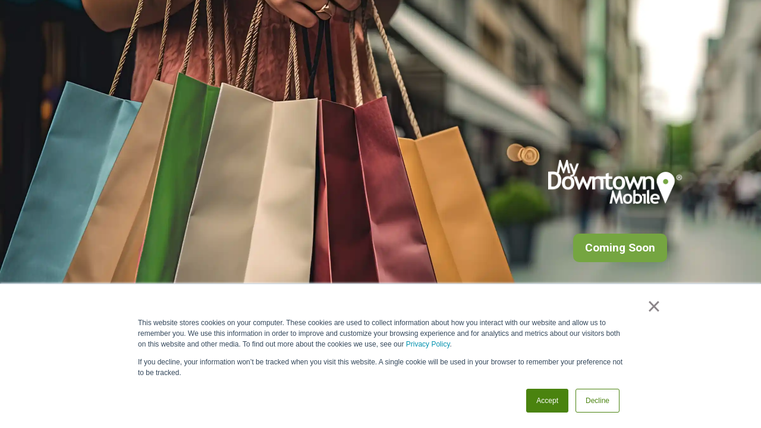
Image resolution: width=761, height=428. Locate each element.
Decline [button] (597, 400)
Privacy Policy (428, 344)
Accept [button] (547, 400)
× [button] (654, 306)
